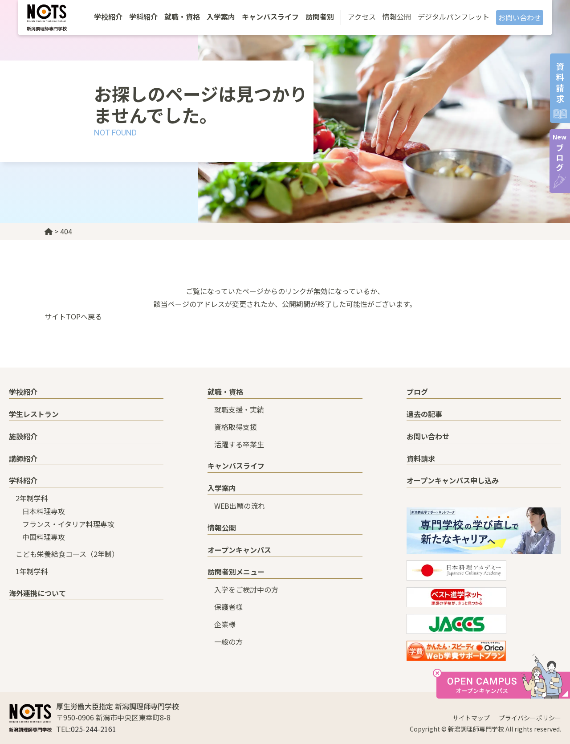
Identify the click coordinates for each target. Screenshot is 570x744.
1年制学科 (32, 571)
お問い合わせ (519, 17)
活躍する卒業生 (239, 444)
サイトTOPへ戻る (73, 316)
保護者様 (228, 606)
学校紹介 (108, 16)
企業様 (225, 624)
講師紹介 (23, 458)
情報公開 (397, 16)
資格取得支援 (235, 426)
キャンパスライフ (270, 16)
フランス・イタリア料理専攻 (68, 524)
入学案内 (221, 16)
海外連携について (37, 593)
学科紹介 (143, 16)
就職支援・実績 (239, 409)
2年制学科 (32, 498)
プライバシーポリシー (530, 717)
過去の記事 (424, 414)
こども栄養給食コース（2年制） (67, 553)
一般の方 (228, 641)
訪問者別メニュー (236, 571)
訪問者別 (319, 16)
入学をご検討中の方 (246, 589)
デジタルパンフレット (453, 16)
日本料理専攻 (43, 511)
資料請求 (421, 458)
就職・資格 (182, 16)
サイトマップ (471, 717)
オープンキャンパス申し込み (453, 480)
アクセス (362, 16)
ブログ (559, 152)
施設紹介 (23, 436)
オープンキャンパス (239, 549)
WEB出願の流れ (239, 505)
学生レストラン (34, 414)
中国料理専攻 (43, 536)
